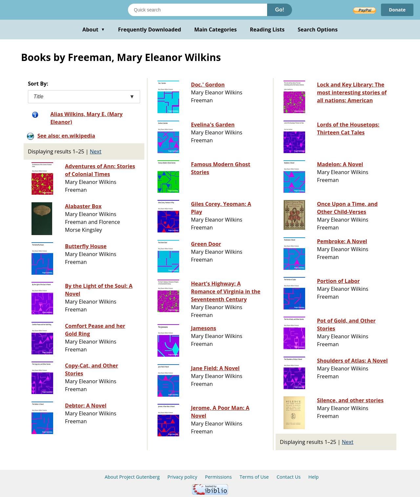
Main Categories (215, 29)
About (93, 29)
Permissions (218, 477)
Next (95, 151)
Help (313, 477)
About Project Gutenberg (132, 477)
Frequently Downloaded (149, 29)
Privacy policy (182, 477)
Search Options (318, 29)
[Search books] (197, 10)
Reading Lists (267, 29)
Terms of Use (254, 477)
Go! (279, 9)
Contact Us (289, 477)
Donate (397, 10)
